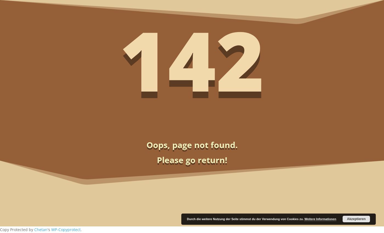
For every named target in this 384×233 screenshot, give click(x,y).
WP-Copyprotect (66, 229)
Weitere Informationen (320, 219)
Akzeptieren (356, 219)
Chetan (40, 229)
